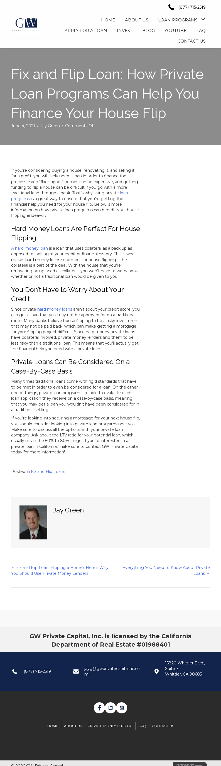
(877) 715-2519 (192, 7)
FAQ (142, 726)
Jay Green (50, 125)
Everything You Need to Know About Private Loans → (166, 570)
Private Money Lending (110, 726)
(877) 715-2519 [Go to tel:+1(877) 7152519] (37, 671)
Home (52, 726)
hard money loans (54, 309)
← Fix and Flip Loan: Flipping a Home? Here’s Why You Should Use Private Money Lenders (60, 570)
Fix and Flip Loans (48, 471)
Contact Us (163, 726)
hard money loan (31, 248)
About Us (73, 726)
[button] (203, 19)
